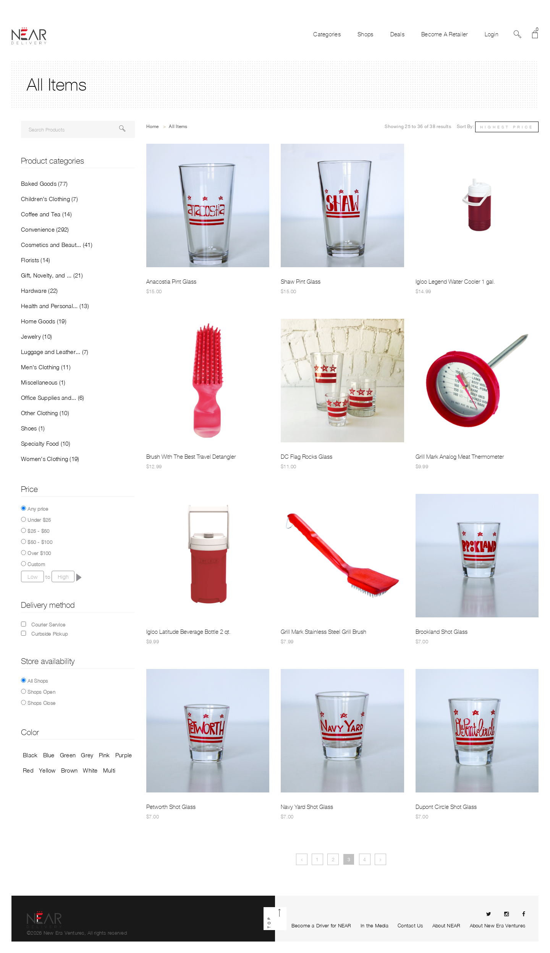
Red (28, 770)
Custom (36, 564)
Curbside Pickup (49, 634)
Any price (38, 509)
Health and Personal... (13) (55, 305)
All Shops (38, 681)
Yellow (47, 770)
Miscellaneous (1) (43, 382)
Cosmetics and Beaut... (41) (56, 244)
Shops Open (41, 692)
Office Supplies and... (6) (52, 397)
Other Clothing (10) (45, 412)
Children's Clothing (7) (49, 198)
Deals (397, 34)
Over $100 (39, 553)
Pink (104, 755)
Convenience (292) (45, 229)
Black (30, 755)
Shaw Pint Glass (300, 281)
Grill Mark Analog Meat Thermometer (460, 456)
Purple (123, 755)
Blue (49, 755)
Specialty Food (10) (45, 443)
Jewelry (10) (36, 336)
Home (152, 126)
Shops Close (41, 703)
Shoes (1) (33, 428)
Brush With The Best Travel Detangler (191, 456)
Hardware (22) (39, 290)
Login (491, 34)
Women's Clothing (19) (50, 458)
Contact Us (410, 925)
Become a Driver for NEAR (321, 925)
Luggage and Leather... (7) (55, 351)
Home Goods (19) (43, 321)
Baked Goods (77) (44, 183)
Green (68, 755)
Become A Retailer (444, 34)
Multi (109, 770)
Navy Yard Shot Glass (307, 807)
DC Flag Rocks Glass (306, 456)
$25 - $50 (38, 531)
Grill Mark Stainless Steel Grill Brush (323, 631)
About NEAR (446, 925)
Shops (365, 34)
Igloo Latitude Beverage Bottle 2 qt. (188, 631)
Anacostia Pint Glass (171, 281)
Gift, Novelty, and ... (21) (52, 275)
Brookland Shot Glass (441, 631)
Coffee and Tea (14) (46, 214)
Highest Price (507, 127)
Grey (87, 755)
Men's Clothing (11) (46, 367)
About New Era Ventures (498, 925)
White (90, 770)
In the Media (374, 925)
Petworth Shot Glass (171, 807)
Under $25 (39, 520)
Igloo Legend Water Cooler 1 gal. (455, 281)
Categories (327, 34)
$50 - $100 (40, 542)
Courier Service (48, 625)
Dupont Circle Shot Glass (446, 807)
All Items (178, 126)
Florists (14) (35, 260)
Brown (69, 770)
